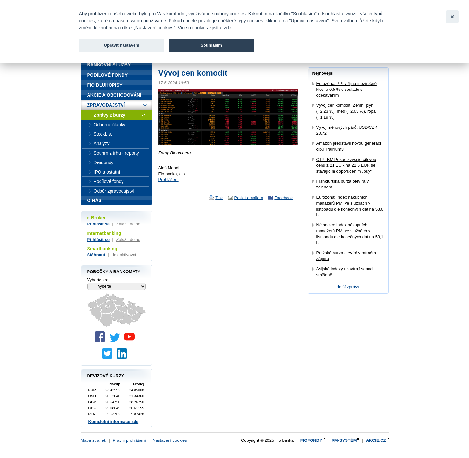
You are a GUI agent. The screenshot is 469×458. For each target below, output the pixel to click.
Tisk (219, 197)
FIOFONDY (311, 440)
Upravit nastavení (121, 45)
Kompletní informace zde (113, 421)
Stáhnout (96, 254)
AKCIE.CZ (376, 440)
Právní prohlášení (129, 440)
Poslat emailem (248, 197)
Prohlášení (168, 179)
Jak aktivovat (124, 254)
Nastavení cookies (169, 440)
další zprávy (348, 286)
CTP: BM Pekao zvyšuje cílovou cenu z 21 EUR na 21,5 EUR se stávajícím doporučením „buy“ (346, 165)
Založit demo (128, 224)
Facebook (283, 197)
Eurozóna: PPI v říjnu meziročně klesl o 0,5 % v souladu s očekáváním (346, 89)
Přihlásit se (98, 224)
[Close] (452, 16)
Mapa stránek (93, 440)
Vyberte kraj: (99, 279)
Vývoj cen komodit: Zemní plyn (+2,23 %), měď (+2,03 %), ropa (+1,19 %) (346, 111)
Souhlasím (211, 45)
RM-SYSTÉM (344, 440)
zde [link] (227, 27)
